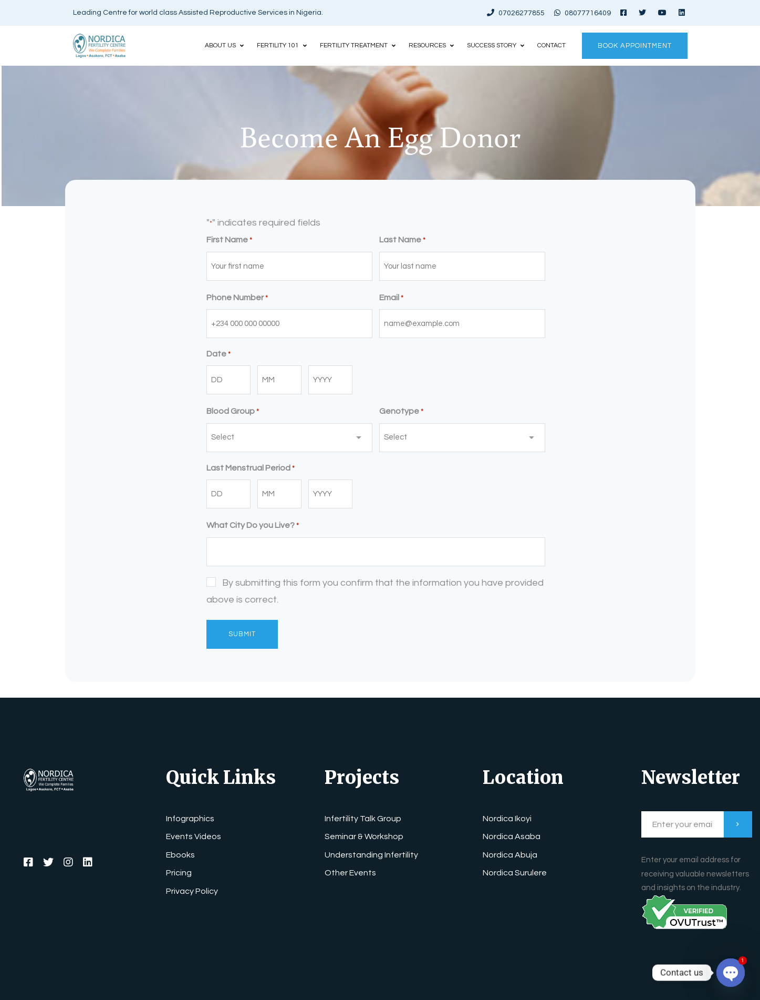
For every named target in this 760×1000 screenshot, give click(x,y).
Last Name (402, 240)
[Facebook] (28, 862)
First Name (229, 240)
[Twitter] (48, 862)
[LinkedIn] (88, 862)
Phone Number (237, 298)
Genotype (401, 412)
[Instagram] (68, 862)
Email (391, 298)
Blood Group (232, 412)
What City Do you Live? (252, 526)
